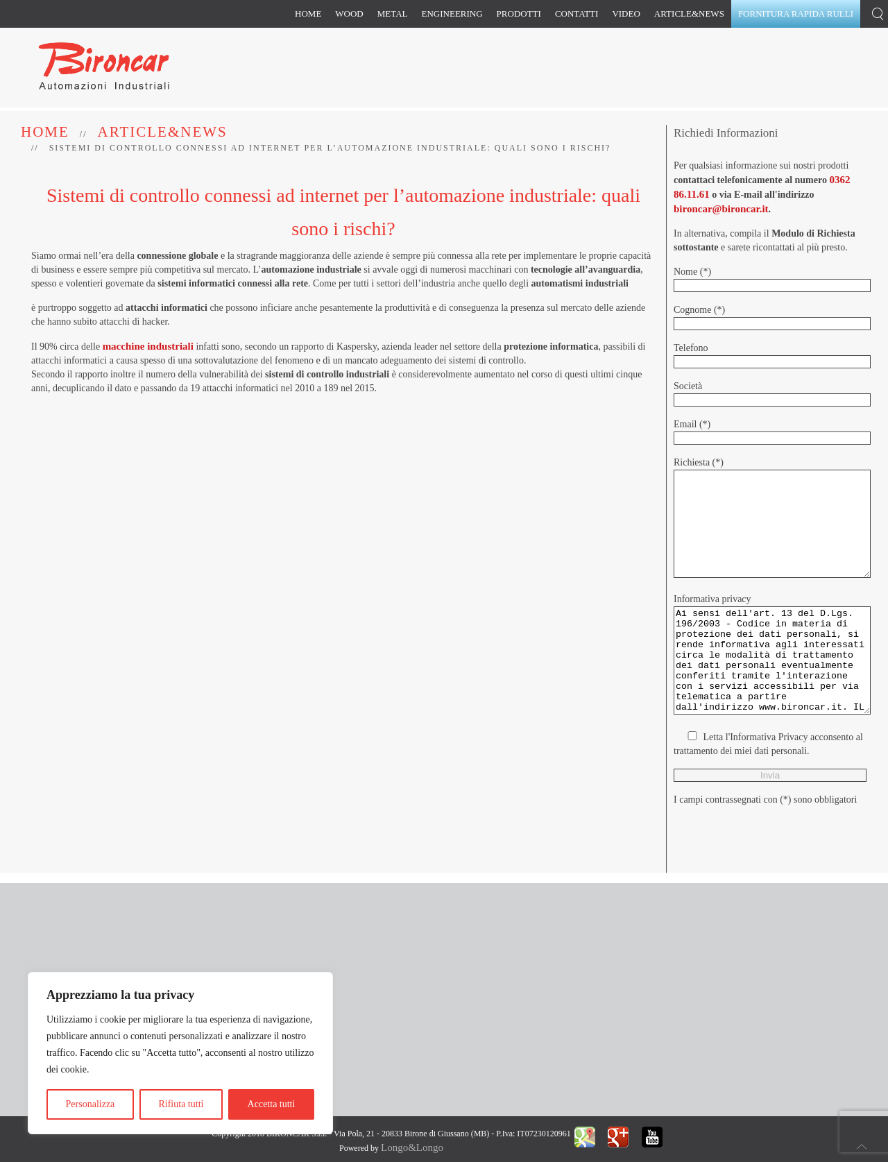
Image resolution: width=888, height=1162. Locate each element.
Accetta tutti (272, 1104)
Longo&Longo (412, 1147)
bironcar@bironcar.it (721, 208)
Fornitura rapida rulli (795, 13)
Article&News (689, 13)
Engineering (452, 13)
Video (626, 13)
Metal (392, 13)
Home (308, 13)
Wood (349, 13)
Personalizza (90, 1104)
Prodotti (519, 13)
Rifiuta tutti (180, 1104)
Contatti (577, 13)
